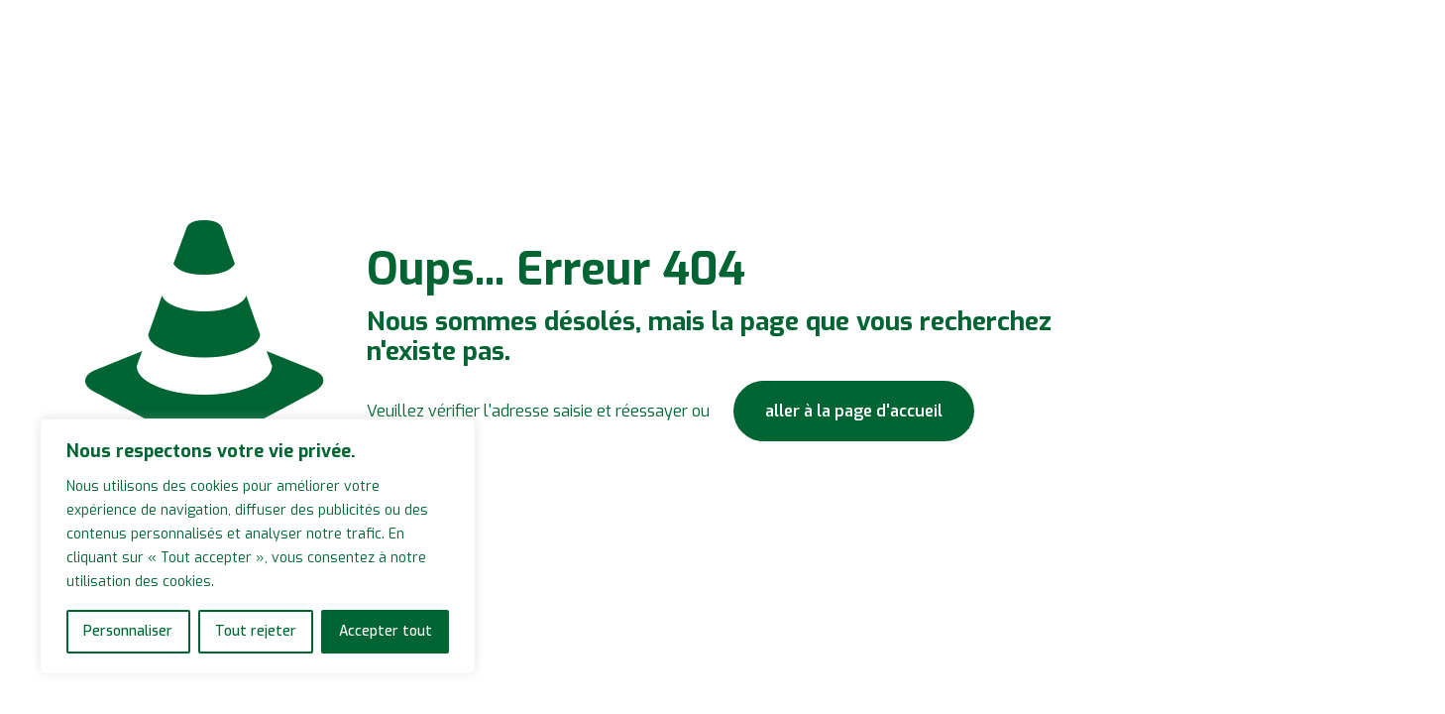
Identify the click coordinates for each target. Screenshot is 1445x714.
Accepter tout (385, 631)
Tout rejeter (255, 631)
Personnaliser (127, 631)
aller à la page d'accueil (854, 411)
